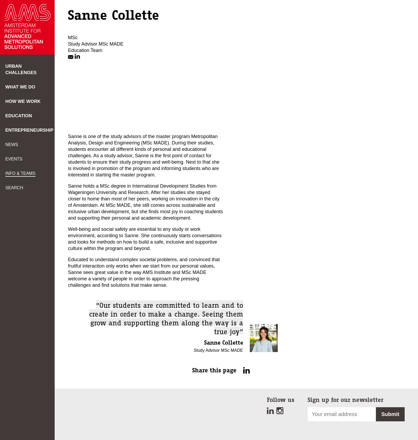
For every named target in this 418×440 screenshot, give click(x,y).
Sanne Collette (223, 342)
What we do (20, 87)
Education (18, 115)
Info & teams (20, 173)
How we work (23, 101)
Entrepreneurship (29, 130)
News (11, 144)
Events (13, 159)
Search (14, 187)
